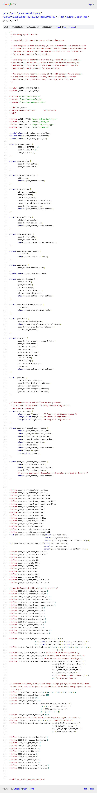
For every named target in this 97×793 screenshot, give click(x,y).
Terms (31, 789)
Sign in (91, 4)
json (92, 789)
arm (13, 13)
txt (85, 789)
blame (72, 27)
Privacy (23, 789)
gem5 (6, 13)
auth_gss (82, 16)
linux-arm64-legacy (29, 13)
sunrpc (71, 16)
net (62, 16)
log (64, 27)
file (58, 27)
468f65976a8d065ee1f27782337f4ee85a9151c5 (29, 16)
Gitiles (16, 789)
